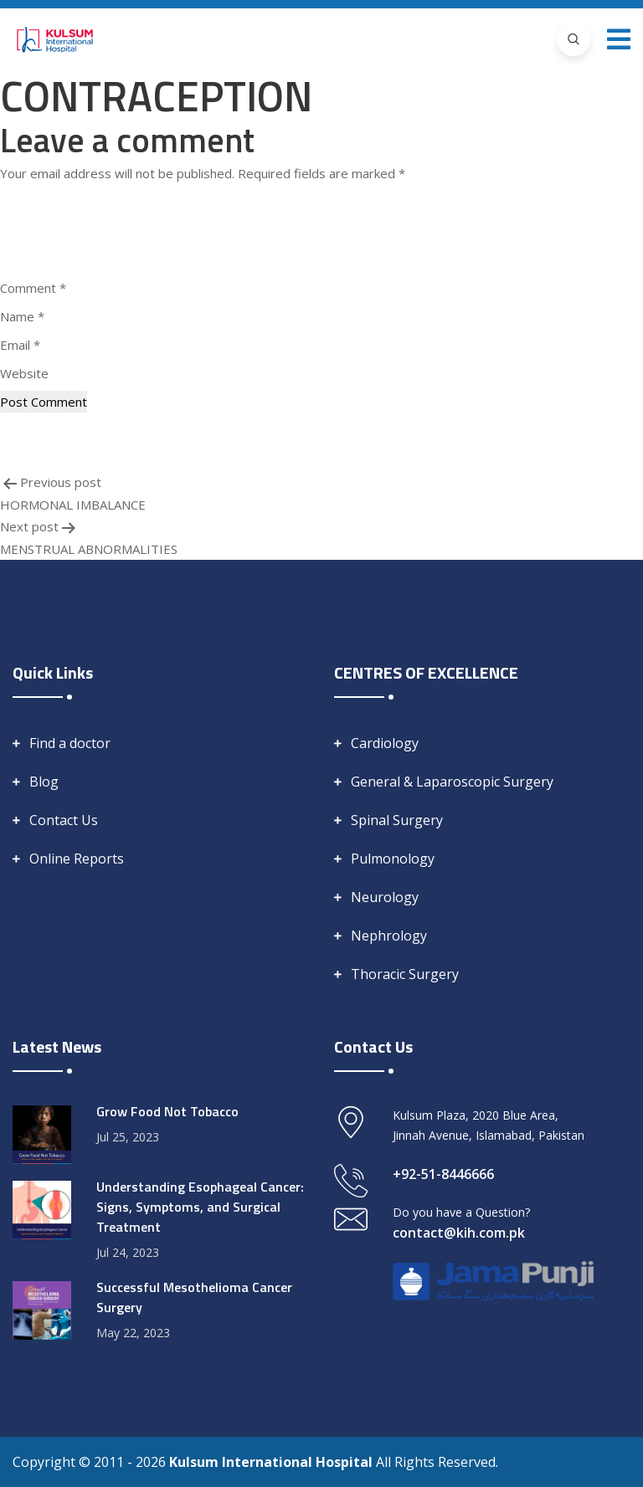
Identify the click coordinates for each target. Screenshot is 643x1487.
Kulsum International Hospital (272, 1462)
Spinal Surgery (397, 820)
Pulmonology (393, 858)
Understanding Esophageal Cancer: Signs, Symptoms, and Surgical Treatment (200, 1207)
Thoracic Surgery (405, 974)
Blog (44, 781)
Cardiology (385, 743)
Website (24, 373)
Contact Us (63, 820)
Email (20, 344)
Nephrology (389, 935)
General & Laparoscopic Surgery (452, 781)
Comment (33, 287)
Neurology (385, 897)
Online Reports (76, 858)
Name (22, 316)
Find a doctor (70, 743)
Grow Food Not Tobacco (167, 1111)
